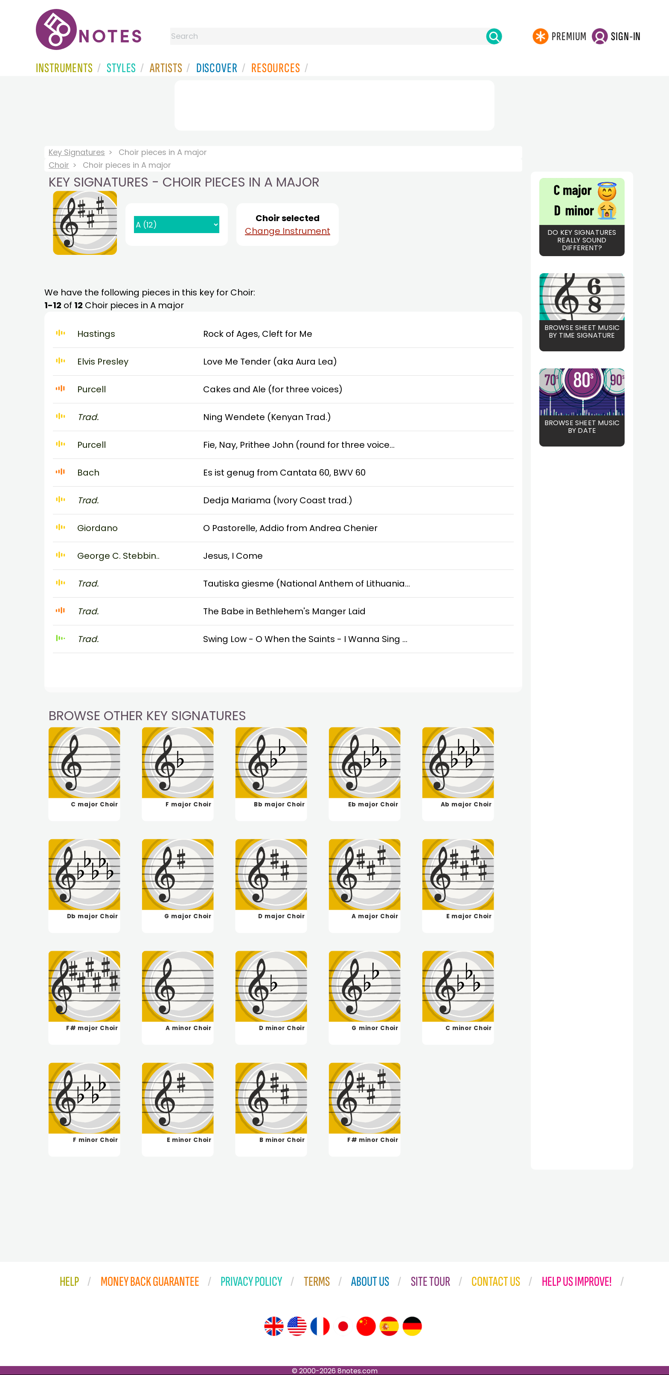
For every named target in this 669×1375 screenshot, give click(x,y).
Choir (59, 165)
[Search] (494, 36)
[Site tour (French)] (320, 1326)
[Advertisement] (334, 104)
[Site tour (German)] (412, 1326)
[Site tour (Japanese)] (343, 1326)
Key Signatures (77, 152)
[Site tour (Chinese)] (366, 1326)
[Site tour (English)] (274, 1326)
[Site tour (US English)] (297, 1326)
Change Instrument (287, 231)
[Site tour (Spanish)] (389, 1326)
